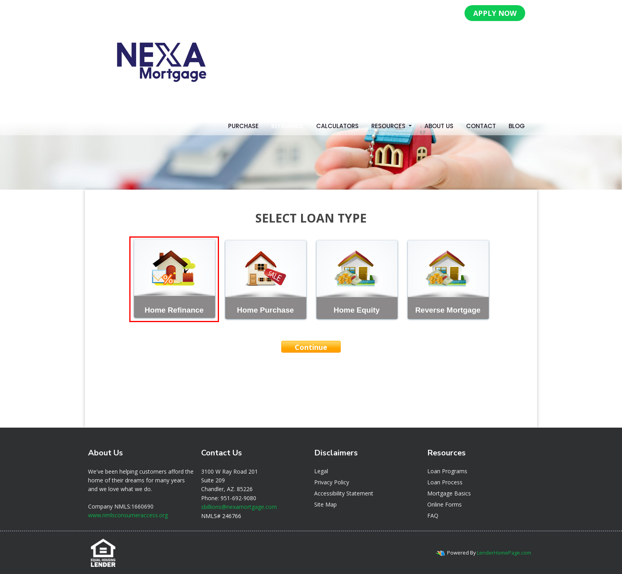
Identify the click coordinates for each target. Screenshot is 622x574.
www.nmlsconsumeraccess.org (128, 515)
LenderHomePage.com (504, 552)
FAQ (432, 515)
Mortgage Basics (449, 493)
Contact (481, 126)
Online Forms (444, 504)
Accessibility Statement (343, 493)
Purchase (243, 126)
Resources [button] (389, 126)
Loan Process (445, 482)
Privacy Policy (331, 482)
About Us (438, 126)
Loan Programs (447, 471)
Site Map (325, 504)
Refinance (287, 126)
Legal (321, 471)
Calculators (337, 126)
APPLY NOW (494, 13)
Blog (517, 126)
